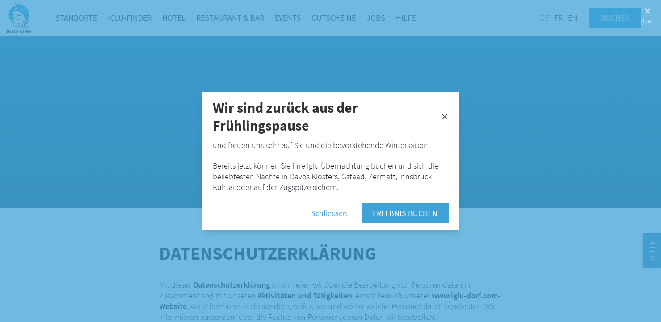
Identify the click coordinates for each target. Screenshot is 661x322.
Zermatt (382, 176)
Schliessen (329, 213)
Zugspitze (295, 187)
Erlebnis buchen (405, 213)
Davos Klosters (314, 176)
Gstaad (353, 176)
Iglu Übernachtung (338, 166)
